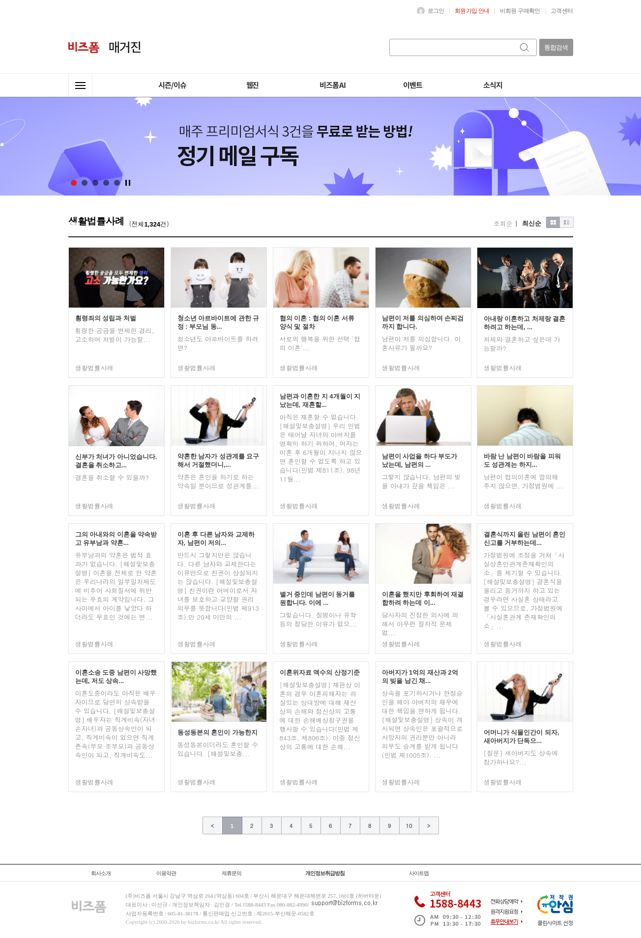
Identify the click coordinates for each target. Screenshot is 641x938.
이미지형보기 (553, 222)
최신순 (531, 223)
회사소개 (101, 873)
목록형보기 (567, 222)
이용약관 (166, 873)
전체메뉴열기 (80, 85)
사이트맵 (419, 873)
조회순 (503, 223)
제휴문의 (231, 873)
